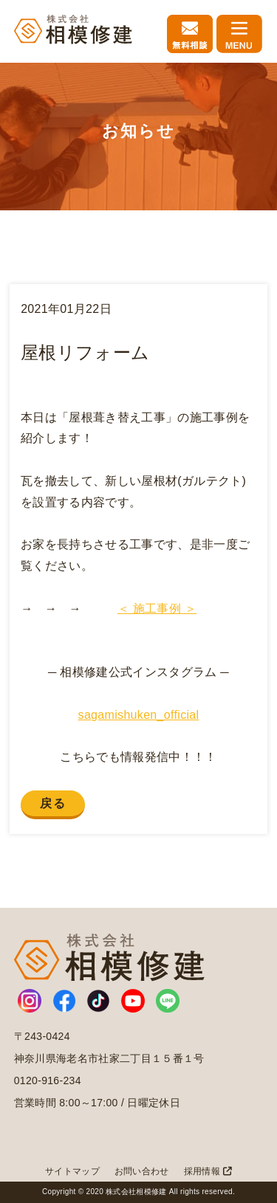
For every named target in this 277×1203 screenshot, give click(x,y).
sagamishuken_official (138, 715)
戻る (53, 803)
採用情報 (208, 1171)
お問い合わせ (141, 1171)
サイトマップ (72, 1171)
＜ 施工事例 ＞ (156, 608)
